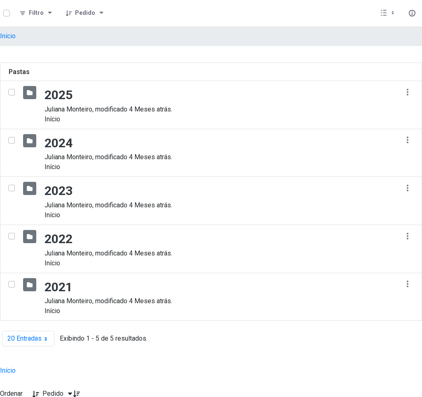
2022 (59, 239)
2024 (59, 143)
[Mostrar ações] (407, 92)
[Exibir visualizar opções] (388, 13)
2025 (59, 95)
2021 (59, 287)
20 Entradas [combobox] (30, 338)
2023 (59, 190)
